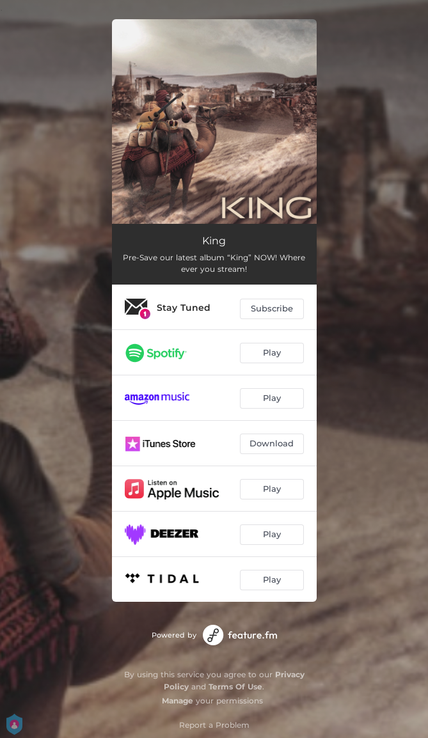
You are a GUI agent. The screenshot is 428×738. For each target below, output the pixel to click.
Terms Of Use (235, 686)
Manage (177, 700)
